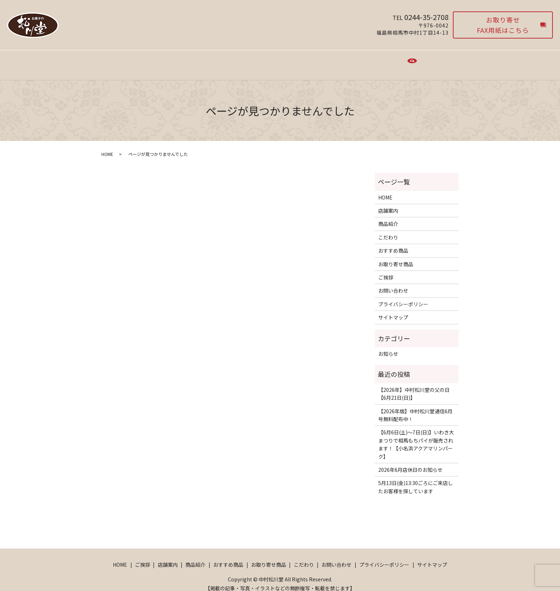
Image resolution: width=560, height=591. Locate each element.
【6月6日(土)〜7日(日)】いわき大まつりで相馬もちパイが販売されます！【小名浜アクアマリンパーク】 (416, 437)
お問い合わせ (382, 61)
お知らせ (388, 346)
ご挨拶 (174, 61)
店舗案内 (202, 61)
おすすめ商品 (267, 61)
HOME (149, 61)
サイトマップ (393, 310)
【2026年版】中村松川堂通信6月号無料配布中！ (415, 408)
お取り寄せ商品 (309, 61)
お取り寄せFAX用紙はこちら (503, 25)
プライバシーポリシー (403, 297)
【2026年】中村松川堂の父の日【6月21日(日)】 (414, 386)
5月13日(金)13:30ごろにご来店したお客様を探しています (415, 480)
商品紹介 (232, 61)
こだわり (347, 61)
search (412, 62)
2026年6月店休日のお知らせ (410, 462)
